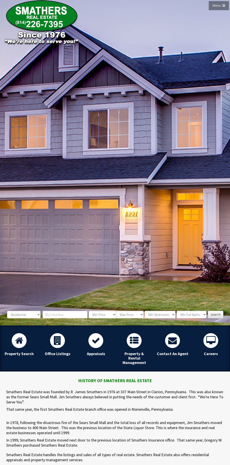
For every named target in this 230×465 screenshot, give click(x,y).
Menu (218, 5)
